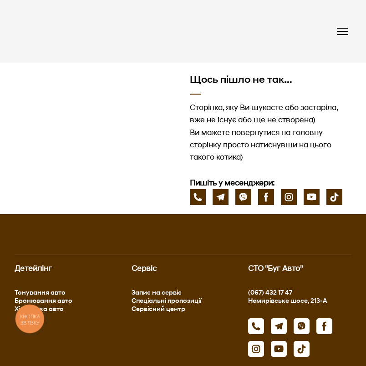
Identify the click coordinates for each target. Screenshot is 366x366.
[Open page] (95, 118)
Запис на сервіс (157, 292)
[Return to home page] (99, 31)
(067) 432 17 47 (270, 292)
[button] (198, 197)
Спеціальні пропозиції (166, 300)
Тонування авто (40, 292)
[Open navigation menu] (342, 31)
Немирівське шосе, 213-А (287, 300)
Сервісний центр (158, 308)
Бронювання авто (43, 300)
